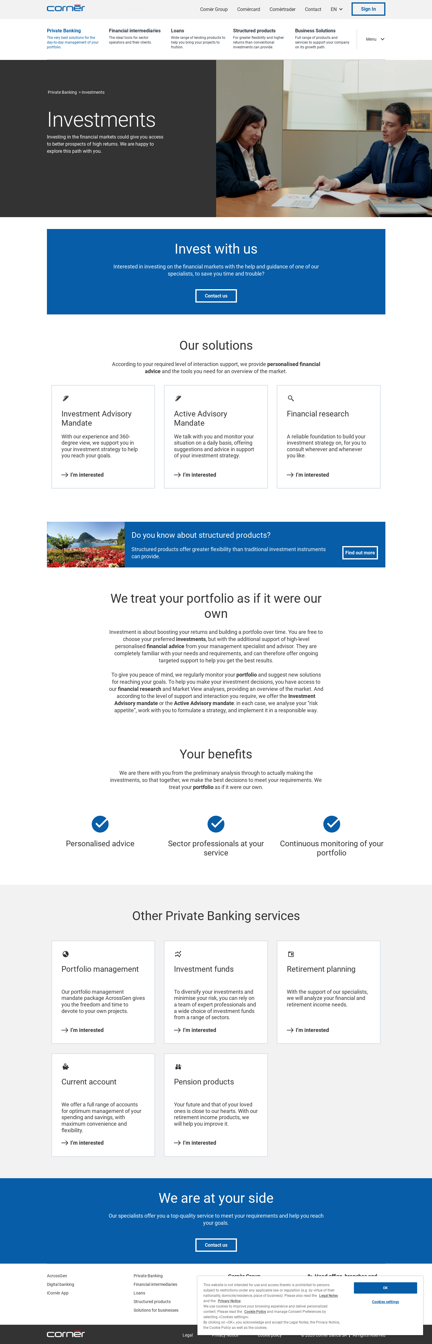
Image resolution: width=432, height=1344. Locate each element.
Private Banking (62, 92)
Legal (188, 1335)
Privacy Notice (229, 1301)
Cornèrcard (248, 9)
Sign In (368, 9)
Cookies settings (385, 1302)
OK (385, 1288)
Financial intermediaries (155, 1284)
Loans (139, 1293)
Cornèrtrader (282, 9)
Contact (313, 9)
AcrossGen (57, 1275)
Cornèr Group (214, 9)
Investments (93, 92)
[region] (310, 1305)
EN (334, 9)
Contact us (216, 296)
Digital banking (60, 1284)
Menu (371, 39)
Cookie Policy (255, 1312)
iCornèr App (58, 1293)
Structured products (152, 1301)
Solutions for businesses (156, 1310)
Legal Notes (328, 1296)
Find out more (360, 553)
